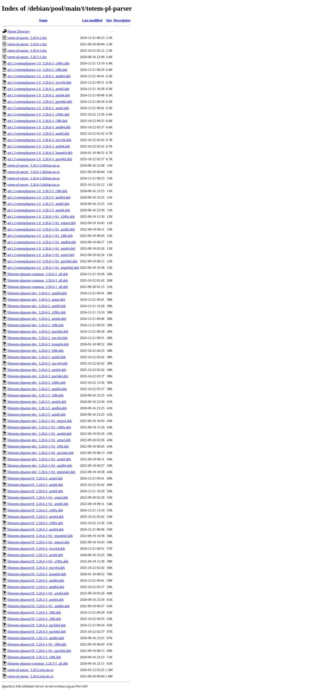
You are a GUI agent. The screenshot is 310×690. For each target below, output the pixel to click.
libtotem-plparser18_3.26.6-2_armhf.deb (35, 491)
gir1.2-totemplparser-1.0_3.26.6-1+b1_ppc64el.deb (42, 261)
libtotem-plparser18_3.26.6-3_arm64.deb (35, 516)
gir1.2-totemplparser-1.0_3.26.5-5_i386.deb (37, 191)
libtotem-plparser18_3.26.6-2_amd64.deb (35, 580)
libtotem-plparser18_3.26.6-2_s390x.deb (35, 510)
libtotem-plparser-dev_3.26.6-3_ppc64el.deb (37, 376)
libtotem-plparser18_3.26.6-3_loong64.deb (36, 574)
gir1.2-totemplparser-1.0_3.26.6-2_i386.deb (37, 70)
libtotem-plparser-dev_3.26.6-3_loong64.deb (38, 344)
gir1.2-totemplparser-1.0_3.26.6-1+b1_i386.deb (40, 236)
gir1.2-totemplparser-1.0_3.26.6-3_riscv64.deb (39, 140)
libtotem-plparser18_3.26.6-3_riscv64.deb (36, 568)
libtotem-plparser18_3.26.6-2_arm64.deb (35, 529)
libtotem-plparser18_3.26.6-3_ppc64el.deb (36, 631)
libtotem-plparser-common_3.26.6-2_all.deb (37, 274)
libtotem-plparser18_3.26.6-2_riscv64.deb (36, 548)
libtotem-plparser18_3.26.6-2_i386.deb (34, 612)
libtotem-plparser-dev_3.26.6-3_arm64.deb (36, 370)
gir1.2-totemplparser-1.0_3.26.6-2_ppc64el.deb (39, 101)
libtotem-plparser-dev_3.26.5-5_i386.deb (35, 395)
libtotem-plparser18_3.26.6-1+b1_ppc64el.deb (39, 651)
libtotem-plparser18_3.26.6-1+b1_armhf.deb (37, 504)
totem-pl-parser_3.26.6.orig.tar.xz (30, 676)
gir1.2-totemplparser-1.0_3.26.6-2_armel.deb (38, 108)
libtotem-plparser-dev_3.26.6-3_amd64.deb (37, 389)
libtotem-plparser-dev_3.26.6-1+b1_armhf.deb (39, 459)
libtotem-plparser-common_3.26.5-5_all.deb (37, 663)
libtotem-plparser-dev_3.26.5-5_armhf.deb (36, 414)
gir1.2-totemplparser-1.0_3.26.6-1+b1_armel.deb (40, 255)
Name (43, 20)
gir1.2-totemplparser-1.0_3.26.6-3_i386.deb (37, 121)
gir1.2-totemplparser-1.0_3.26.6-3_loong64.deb (39, 153)
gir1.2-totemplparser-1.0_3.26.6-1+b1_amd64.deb (41, 242)
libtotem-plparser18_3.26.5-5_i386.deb (34, 657)
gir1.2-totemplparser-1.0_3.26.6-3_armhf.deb (38, 133)
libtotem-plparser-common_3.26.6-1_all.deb (37, 287)
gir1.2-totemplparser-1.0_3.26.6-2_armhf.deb (38, 89)
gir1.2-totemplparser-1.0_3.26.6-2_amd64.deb (39, 76)
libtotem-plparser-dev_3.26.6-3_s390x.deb (36, 382)
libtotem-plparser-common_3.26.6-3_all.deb (37, 280)
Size (109, 20)
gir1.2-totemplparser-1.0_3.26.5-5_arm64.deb (38, 210)
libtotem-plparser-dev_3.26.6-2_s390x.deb (36, 312)
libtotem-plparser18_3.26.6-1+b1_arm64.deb (38, 593)
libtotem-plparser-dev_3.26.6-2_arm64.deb (36, 319)
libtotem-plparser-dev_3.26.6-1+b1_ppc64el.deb (40, 453)
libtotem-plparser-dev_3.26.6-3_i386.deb (35, 350)
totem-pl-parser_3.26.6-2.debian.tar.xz (33, 178)
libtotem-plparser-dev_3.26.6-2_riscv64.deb (37, 338)
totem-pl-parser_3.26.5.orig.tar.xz (30, 670)
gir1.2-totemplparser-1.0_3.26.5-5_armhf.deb (38, 204)
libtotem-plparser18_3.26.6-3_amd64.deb (35, 587)
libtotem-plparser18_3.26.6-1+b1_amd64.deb (38, 606)
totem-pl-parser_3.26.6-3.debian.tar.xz (33, 184)
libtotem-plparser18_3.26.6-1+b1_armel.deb (37, 497)
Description (122, 20)
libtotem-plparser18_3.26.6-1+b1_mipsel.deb (38, 542)
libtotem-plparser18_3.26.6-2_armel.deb (35, 478)
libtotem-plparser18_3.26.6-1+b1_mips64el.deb (40, 536)
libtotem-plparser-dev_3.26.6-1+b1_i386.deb (38, 446)
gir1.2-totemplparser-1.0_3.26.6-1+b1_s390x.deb (41, 216)
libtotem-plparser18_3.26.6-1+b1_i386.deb (36, 644)
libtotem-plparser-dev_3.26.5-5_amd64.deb (37, 408)
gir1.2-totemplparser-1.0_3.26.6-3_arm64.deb (38, 146)
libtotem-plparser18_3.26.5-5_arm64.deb (35, 599)
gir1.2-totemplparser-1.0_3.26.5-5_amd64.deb (39, 197)
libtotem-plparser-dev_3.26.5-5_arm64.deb (36, 402)
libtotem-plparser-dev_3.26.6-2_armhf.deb (36, 306)
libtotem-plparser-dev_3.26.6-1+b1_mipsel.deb (39, 421)
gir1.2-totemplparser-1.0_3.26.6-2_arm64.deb (38, 95)
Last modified (92, 20)
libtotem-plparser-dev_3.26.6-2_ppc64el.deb (37, 331)
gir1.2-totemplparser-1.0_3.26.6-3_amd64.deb (39, 127)
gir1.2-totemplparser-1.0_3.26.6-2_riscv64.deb (39, 82)
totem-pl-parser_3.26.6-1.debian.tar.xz (33, 172)
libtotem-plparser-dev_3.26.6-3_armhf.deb (36, 357)
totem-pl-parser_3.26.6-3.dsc (27, 50)
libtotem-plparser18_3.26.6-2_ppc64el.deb (36, 625)
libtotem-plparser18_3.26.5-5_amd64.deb (35, 638)
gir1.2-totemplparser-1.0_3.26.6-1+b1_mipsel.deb (41, 223)
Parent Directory (18, 31)
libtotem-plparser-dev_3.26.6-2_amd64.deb (37, 293)
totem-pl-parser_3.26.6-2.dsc (27, 38)
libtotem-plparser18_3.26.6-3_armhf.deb (35, 485)
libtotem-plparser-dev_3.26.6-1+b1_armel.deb (39, 440)
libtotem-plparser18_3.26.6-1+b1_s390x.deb (37, 561)
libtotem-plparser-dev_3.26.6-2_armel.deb (36, 299)
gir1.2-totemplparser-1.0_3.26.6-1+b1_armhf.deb (41, 229)
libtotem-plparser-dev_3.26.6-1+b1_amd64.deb (39, 465)
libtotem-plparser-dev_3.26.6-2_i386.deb (35, 325)
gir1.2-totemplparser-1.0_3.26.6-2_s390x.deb (38, 63)
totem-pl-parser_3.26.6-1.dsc (27, 44)
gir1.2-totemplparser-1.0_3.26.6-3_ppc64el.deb (39, 159)
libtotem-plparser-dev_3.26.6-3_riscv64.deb (37, 363)
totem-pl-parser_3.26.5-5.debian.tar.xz (33, 165)
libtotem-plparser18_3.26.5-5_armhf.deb (35, 555)
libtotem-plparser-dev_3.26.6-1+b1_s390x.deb (39, 427)
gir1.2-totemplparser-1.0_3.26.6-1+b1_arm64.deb (41, 248)
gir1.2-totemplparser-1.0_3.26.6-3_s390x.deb (38, 114)
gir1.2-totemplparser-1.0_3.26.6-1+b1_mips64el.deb (43, 267)
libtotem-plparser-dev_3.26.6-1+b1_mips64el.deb (41, 472)
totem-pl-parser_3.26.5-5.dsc (27, 57)
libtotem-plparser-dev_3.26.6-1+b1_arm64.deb (39, 433)
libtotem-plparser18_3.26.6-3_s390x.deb (35, 523)
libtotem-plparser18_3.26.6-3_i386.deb (34, 619)
